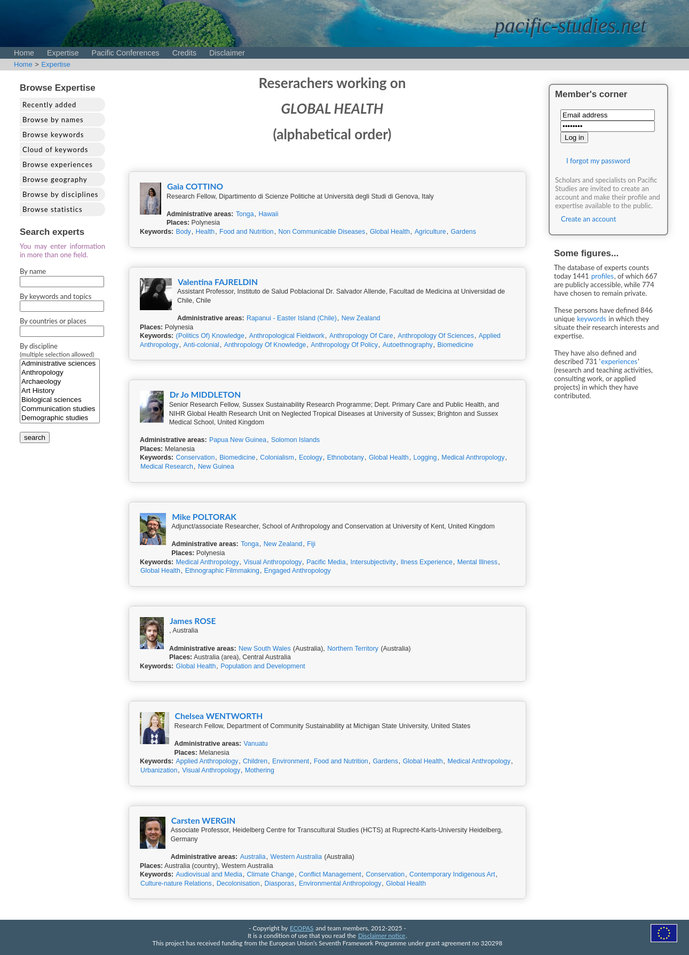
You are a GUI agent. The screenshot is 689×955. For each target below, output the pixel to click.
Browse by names (53, 119)
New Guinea (216, 466)
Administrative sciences (59, 363)
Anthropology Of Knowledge (265, 345)
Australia (253, 857)
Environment (290, 761)
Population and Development (262, 666)
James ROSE (193, 621)
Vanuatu (256, 743)
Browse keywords (53, 134)
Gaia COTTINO (195, 186)
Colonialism (277, 457)
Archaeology (59, 381)
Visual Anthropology (272, 562)
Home (24, 53)
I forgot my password (598, 160)
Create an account (588, 219)
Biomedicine (455, 345)
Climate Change (271, 874)
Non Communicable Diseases (322, 231)
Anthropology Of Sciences (436, 336)
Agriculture (430, 231)
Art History (59, 391)
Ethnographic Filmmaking (222, 570)
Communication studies (59, 409)
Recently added (49, 104)
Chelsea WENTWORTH (219, 716)
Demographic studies (59, 418)
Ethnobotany (345, 457)
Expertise (63, 53)
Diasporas (280, 883)
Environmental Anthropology (340, 883)
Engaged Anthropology (297, 570)
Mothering (259, 770)
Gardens (463, 231)
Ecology (310, 457)
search (34, 437)
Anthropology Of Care (361, 336)
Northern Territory (352, 648)
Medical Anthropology (472, 457)
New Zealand (361, 318)
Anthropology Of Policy (344, 345)
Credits (184, 53)
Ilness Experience (426, 562)
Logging (425, 457)
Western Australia (296, 857)
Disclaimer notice (381, 935)
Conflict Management (330, 874)
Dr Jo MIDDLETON (205, 394)
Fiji (311, 544)
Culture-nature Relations (176, 883)
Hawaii (268, 214)
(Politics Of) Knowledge (210, 336)
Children (255, 761)
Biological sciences (59, 400)
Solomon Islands (295, 440)
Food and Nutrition (246, 231)
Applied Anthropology (207, 761)
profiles (602, 276)
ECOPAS (301, 928)
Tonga (245, 214)
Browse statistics (52, 209)
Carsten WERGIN (203, 820)
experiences (619, 361)
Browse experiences (57, 164)
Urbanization (158, 770)
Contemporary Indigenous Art (452, 874)
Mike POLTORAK (204, 517)
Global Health (390, 231)
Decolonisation (238, 883)
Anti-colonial (201, 345)
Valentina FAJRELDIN (218, 282)
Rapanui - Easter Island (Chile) (292, 318)
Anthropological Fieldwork (286, 336)
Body (183, 231)
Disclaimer (227, 53)
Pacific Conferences (126, 53)
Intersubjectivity (372, 562)
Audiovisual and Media (209, 874)
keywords (591, 318)
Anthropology (59, 372)
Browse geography (55, 179)
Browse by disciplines (60, 194)
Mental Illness (477, 562)
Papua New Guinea (237, 440)
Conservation (195, 457)
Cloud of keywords (55, 149)
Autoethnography (408, 345)
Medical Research (166, 466)
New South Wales (265, 648)
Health (205, 231)
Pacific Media (325, 562)
